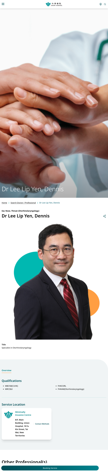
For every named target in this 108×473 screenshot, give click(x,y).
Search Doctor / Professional (23, 202)
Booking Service (50, 468)
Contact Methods (42, 424)
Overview (6, 370)
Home (4, 202)
